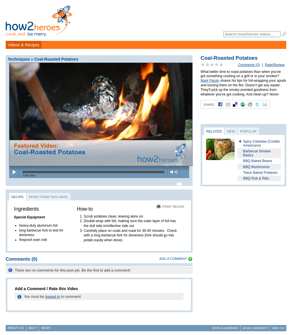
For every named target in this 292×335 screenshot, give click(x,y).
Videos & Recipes (23, 45)
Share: (209, 104)
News (46, 325)
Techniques (19, 59)
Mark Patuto (210, 81)
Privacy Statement (255, 325)
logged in (52, 294)
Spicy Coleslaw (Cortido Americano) (261, 143)
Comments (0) (249, 65)
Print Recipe (170, 204)
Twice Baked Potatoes (260, 173)
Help (32, 325)
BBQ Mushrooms (256, 167)
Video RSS (278, 325)
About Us (16, 325)
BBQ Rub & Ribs (256, 178)
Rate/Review (275, 65)
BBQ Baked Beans (257, 161)
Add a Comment (173, 256)
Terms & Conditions (225, 325)
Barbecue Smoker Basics (257, 153)
